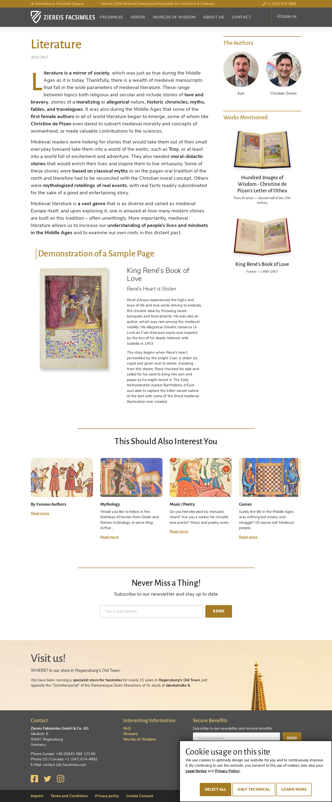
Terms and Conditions (69, 796)
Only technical (253, 789)
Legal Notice (196, 771)
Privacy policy (107, 796)
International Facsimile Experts (57, 3)
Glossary (130, 733)
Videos (138, 17)
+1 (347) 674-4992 (280, 3)
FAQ (127, 728)
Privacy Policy (227, 771)
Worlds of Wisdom (174, 17)
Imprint (37, 796)
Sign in (286, 16)
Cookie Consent (139, 796)
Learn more (294, 789)
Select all (215, 789)
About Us (213, 17)
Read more (40, 513)
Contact (241, 17)
